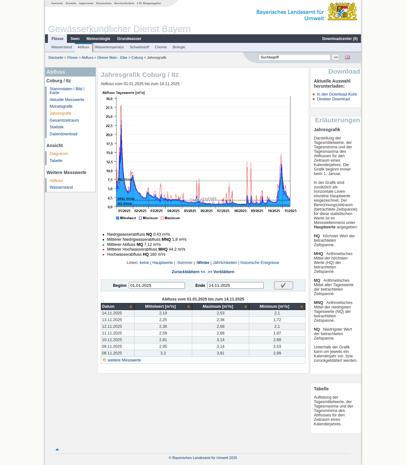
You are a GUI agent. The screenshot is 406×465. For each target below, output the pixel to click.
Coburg (137, 57)
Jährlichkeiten (225, 262)
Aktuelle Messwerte (67, 100)
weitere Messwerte (124, 360)
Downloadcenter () (339, 39)
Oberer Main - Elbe (112, 57)
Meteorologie (98, 39)
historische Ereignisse (259, 262)
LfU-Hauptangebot (149, 3)
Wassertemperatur (109, 47)
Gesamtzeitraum (64, 120)
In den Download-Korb (337, 94)
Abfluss (83, 47)
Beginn (120, 285)
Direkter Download (333, 99)
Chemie (161, 47)
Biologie (179, 47)
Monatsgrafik (61, 106)
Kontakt (71, 3)
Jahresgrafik (61, 113)
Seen (75, 39)
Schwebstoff (139, 47)
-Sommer (184, 262)
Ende (200, 285)
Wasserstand (61, 47)
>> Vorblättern (221, 272)
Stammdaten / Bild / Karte (67, 91)
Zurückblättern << (188, 272)
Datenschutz (104, 3)
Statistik (57, 127)
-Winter (202, 262)
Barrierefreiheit (124, 3)
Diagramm (59, 154)
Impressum (86, 3)
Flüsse (57, 39)
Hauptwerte (163, 262)
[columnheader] (117, 306)
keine (144, 262)
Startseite (57, 3)
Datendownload (64, 134)
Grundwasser (129, 39)
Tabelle (56, 160)
